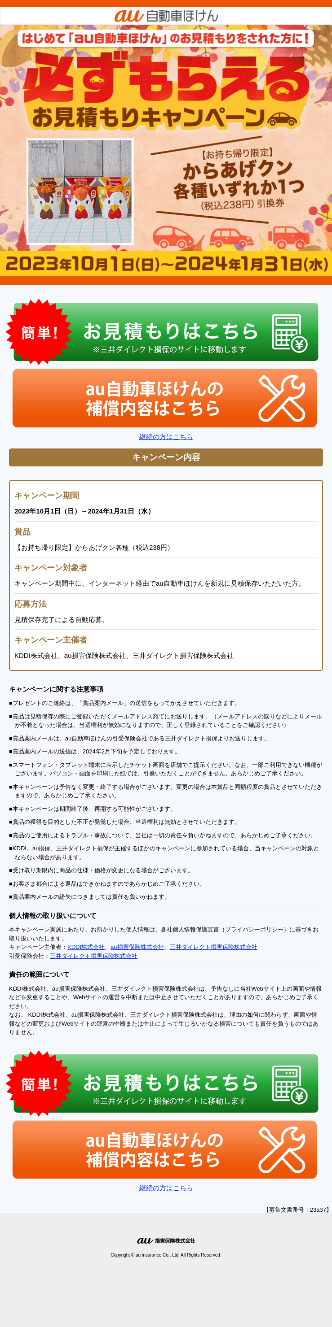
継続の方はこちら (166, 436)
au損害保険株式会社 (137, 947)
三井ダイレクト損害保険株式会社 (213, 947)
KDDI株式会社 (86, 947)
